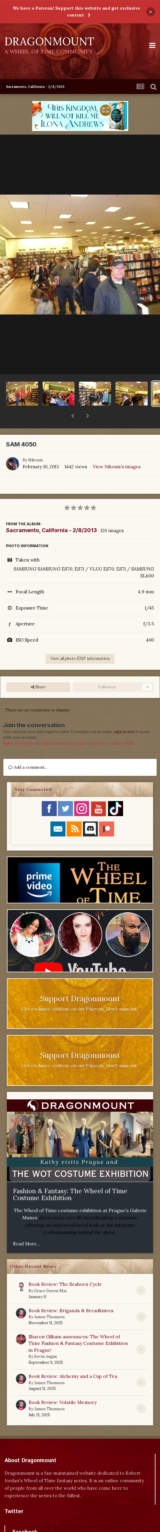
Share (38, 671)
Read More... (26, 1228)
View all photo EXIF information (80, 642)
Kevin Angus (45, 1340)
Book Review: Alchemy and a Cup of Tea (73, 1361)
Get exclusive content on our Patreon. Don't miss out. (80, 993)
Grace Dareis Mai (50, 1275)
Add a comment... (27, 751)
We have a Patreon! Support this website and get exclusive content (76, 11)
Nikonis (35, 444)
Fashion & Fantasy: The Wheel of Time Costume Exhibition (70, 1179)
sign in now (124, 716)
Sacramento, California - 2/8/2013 (51, 514)
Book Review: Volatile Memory (63, 1387)
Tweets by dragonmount (31, 1506)
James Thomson (49, 1301)
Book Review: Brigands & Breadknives (71, 1295)
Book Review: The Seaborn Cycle (65, 1268)
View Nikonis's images (116, 451)
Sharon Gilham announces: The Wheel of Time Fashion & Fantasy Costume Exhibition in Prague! (78, 1327)
